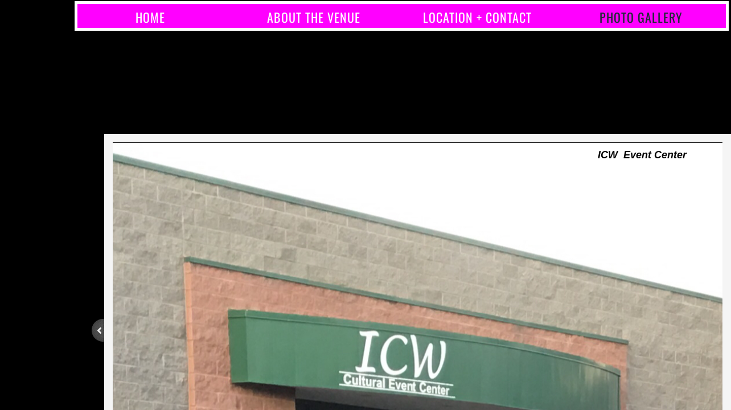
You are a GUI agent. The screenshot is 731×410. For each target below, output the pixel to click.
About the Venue (313, 17)
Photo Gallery (641, 17)
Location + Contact (477, 17)
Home (150, 17)
